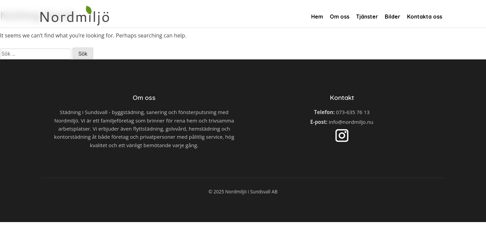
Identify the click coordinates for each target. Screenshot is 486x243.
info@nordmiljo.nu (351, 121)
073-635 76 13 (353, 112)
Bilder (392, 16)
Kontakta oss (424, 16)
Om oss (339, 16)
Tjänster (367, 16)
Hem (317, 16)
